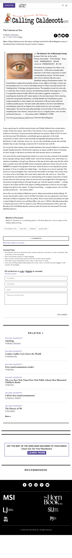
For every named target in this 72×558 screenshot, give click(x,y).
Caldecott (33, 228)
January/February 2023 (21, 118)
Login (22, 271)
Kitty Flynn (10, 369)
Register (29, 271)
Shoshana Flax (12, 356)
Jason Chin (23, 228)
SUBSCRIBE (9, 5)
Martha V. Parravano (12, 35)
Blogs (20, 37)
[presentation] (20, 310)
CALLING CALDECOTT (13, 338)
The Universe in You (10, 228)
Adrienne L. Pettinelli (14, 398)
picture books (43, 228)
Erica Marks (11, 411)
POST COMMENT (62, 314)
